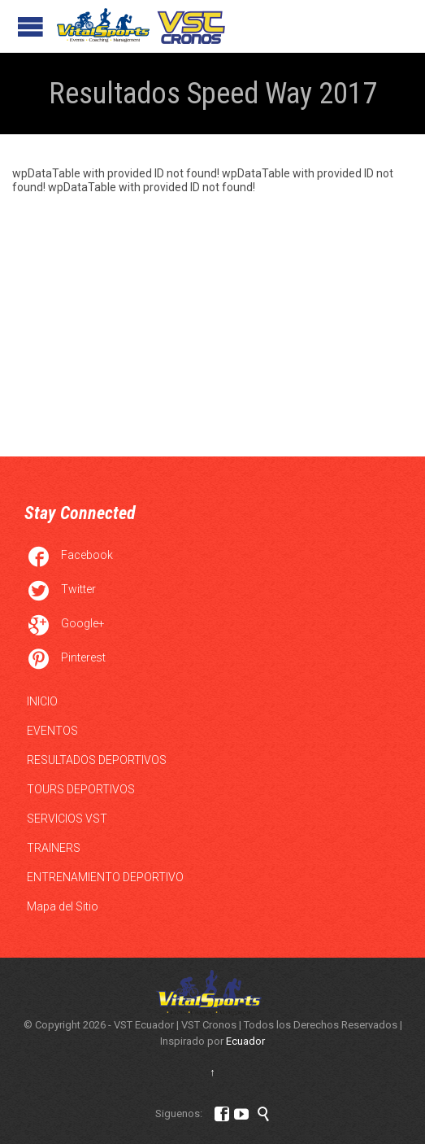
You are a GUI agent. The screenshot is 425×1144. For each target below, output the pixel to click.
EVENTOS (52, 730)
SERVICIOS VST (67, 818)
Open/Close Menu (30, 26)
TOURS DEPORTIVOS (81, 789)
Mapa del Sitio (62, 906)
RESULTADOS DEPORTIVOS (97, 759)
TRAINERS (53, 847)
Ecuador (245, 1041)
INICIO (42, 701)
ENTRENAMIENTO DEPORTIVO (105, 877)
